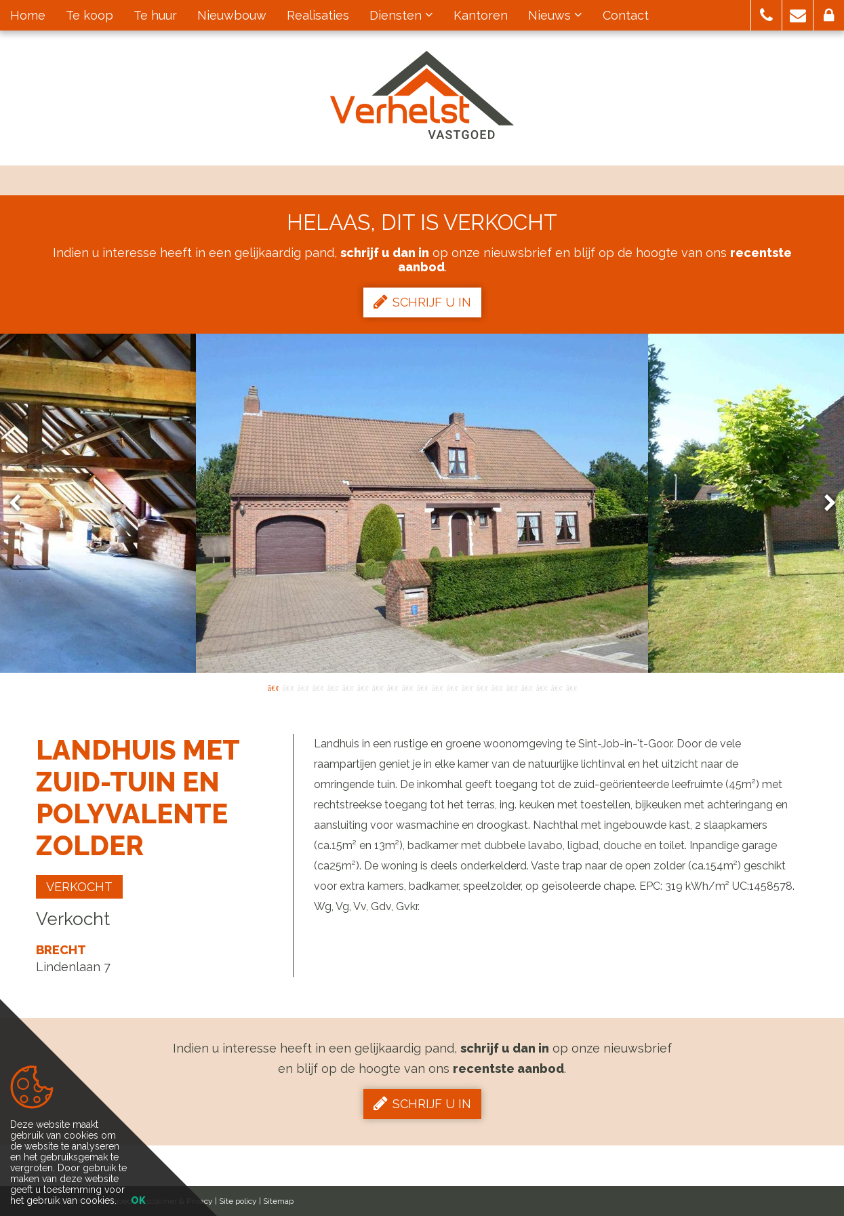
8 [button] (377, 687)
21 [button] (571, 687)
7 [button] (363, 687)
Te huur (155, 15)
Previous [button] (21, 503)
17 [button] (512, 687)
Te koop (89, 15)
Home (27, 15)
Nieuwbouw (231, 15)
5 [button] (333, 687)
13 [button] (452, 687)
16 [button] (497, 687)
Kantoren (481, 15)
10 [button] (407, 687)
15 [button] (482, 687)
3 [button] (303, 687)
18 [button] (527, 687)
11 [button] (422, 687)
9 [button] (392, 687)
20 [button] (556, 687)
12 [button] (437, 687)
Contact (626, 15)
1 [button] (273, 687)
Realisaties (318, 15)
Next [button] (823, 503)
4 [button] (318, 687)
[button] (766, 15)
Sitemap (278, 1201)
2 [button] (288, 687)
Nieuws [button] (555, 15)
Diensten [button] (401, 15)
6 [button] (348, 687)
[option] (422, 503)
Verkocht (79, 887)
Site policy (238, 1201)
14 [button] (467, 687)
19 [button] (542, 687)
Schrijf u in (422, 302)
